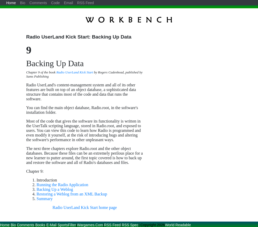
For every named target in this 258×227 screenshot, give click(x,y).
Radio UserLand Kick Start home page (85, 207)
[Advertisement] (188, 70)
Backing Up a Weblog (55, 189)
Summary (45, 198)
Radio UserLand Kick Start (74, 72)
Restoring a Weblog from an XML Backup (72, 194)
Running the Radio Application (62, 185)
